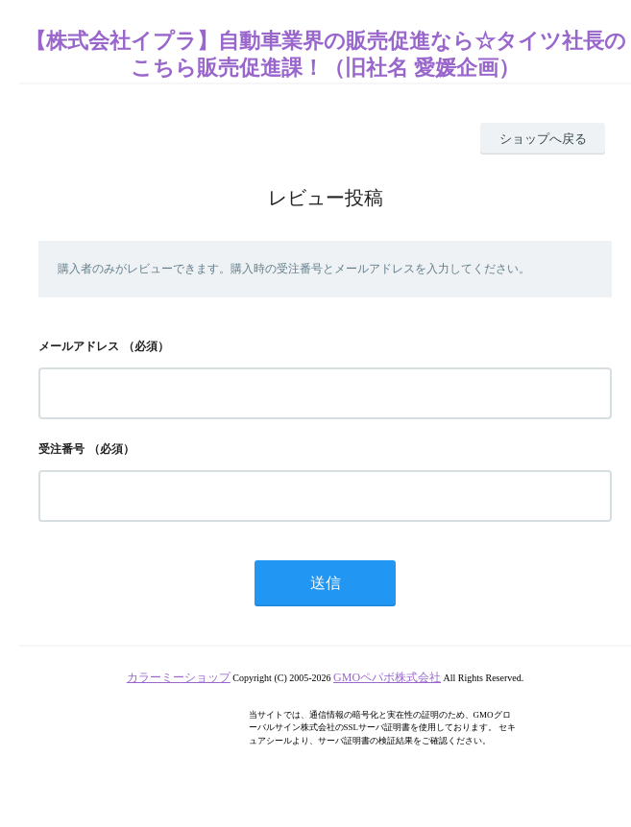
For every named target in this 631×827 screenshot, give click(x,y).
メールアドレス (78, 346)
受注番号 (61, 449)
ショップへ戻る (543, 138)
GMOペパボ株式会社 (387, 677)
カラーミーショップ (179, 677)
